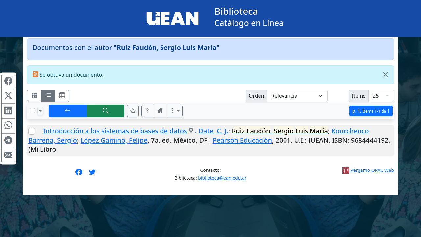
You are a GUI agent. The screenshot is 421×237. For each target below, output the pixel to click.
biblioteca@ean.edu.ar (222, 178)
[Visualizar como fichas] (34, 96)
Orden (256, 95)
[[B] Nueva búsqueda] (106, 111)
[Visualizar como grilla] (62, 96)
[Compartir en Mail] (8, 155)
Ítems (359, 95)
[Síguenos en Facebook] (79, 174)
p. (371, 110)
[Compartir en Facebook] (8, 81)
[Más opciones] (175, 111)
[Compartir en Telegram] (8, 140)
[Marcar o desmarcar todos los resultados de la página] (32, 110)
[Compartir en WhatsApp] (8, 126)
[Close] (386, 75)
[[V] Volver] (68, 111)
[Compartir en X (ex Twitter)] (8, 96)
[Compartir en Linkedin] (8, 111)
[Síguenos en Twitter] (92, 174)
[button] (147, 111)
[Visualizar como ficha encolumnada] (48, 96)
